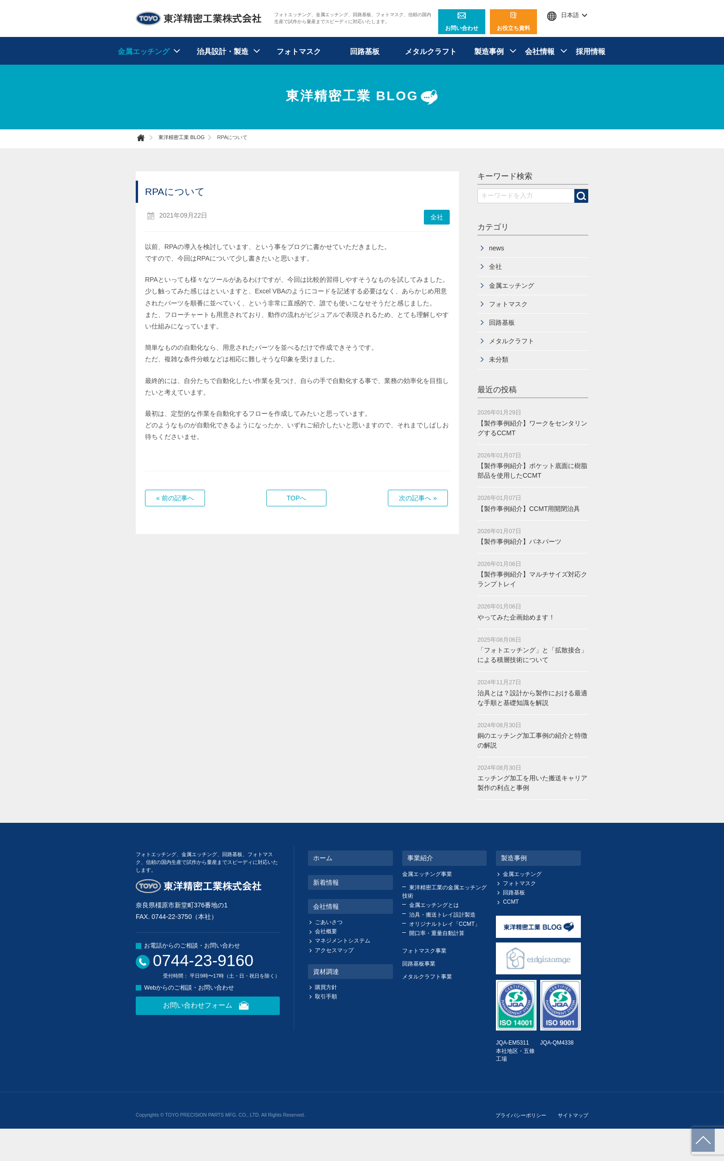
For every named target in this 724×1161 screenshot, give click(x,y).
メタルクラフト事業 (427, 976)
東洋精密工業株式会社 (199, 18)
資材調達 (326, 971)
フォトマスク (299, 51)
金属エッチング (143, 51)
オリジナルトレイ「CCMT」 (444, 924)
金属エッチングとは (434, 905)
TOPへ (297, 498)
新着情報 (326, 882)
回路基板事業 (418, 963)
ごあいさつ (329, 922)
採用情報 (590, 51)
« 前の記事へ (175, 498)
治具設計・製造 (222, 51)
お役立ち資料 (513, 21)
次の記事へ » (418, 498)
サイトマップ (573, 1115)
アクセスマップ (334, 950)
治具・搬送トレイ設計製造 (442, 915)
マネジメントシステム (342, 940)
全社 (436, 217)
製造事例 (489, 51)
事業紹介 (420, 858)
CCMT (511, 902)
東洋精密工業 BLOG (362, 97)
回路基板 (365, 51)
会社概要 (326, 931)
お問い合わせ (461, 21)
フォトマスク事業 (424, 951)
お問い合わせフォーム (208, 1006)
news (496, 248)
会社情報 (540, 51)
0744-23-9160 (203, 960)
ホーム (322, 858)
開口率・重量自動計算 (437, 933)
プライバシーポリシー (520, 1115)
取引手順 (326, 996)
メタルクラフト (431, 51)
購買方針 (326, 987)
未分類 (498, 359)
